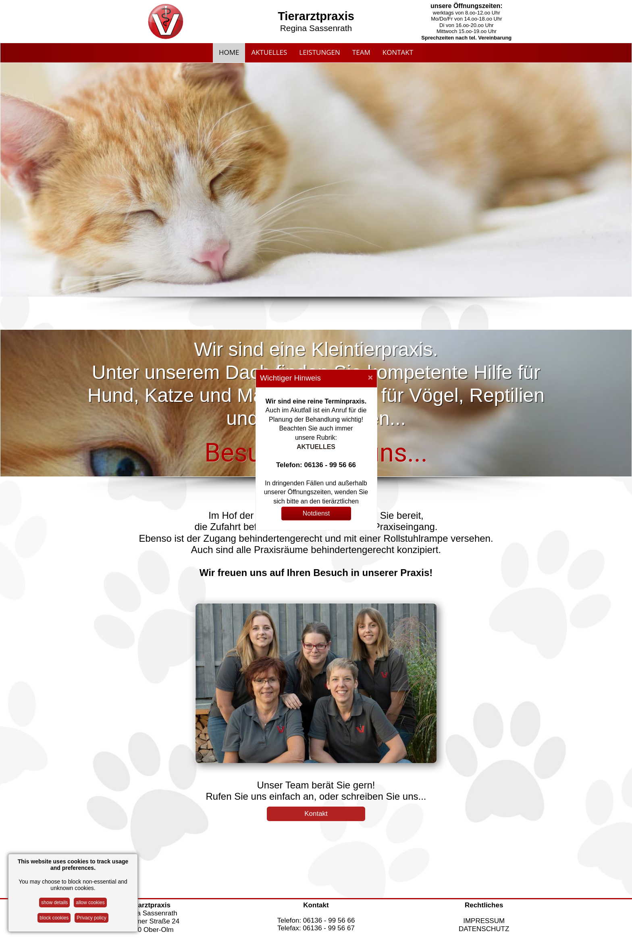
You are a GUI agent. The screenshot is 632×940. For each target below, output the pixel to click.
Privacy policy (91, 918)
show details (54, 902)
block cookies (54, 918)
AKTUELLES (316, 446)
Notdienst (316, 513)
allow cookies (90, 902)
